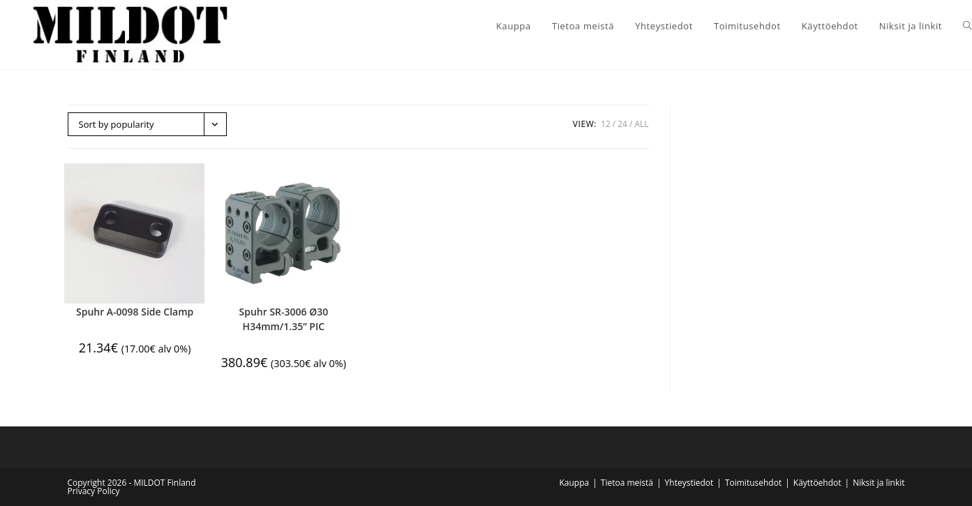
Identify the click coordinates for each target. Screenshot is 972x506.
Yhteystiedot (689, 483)
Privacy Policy (94, 491)
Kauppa (574, 483)
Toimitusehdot (753, 483)
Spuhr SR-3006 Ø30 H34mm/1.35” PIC (284, 319)
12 (606, 124)
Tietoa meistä (627, 483)
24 (622, 124)
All (641, 124)
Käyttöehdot (817, 483)
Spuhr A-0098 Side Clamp (134, 311)
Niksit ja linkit (878, 483)
